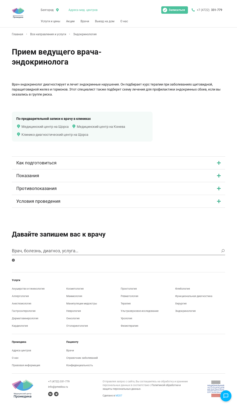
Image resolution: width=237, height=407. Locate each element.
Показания (118, 175)
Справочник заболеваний (82, 357)
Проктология (129, 288)
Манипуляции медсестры (81, 303)
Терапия (126, 303)
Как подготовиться (118, 162)
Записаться (174, 10)
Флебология (182, 288)
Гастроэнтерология (24, 310)
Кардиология (20, 325)
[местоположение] (49, 10)
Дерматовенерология (25, 318)
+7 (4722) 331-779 (59, 381)
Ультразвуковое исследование (139, 310)
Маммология (74, 296)
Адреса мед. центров (83, 10)
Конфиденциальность (79, 365)
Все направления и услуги (48, 34)
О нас (124, 21)
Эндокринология (85, 34)
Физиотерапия (129, 325)
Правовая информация (26, 365)
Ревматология (129, 296)
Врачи (85, 21)
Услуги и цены (50, 21)
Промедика (19, 341)
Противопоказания (118, 188)
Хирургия (181, 303)
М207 (119, 395)
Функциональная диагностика (193, 296)
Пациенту (72, 341)
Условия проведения (118, 201)
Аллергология (20, 296)
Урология (126, 318)
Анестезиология (21, 303)
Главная (17, 34)
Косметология (75, 288)
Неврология (73, 310)
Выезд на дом (104, 21)
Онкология (73, 318)
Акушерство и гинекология (28, 288)
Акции (70, 21)
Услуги (16, 280)
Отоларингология (77, 325)
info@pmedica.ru (58, 386)
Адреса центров (21, 350)
